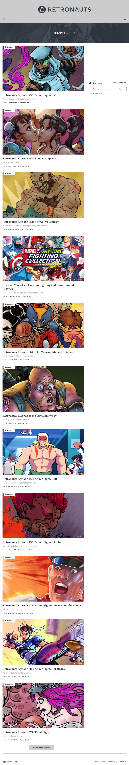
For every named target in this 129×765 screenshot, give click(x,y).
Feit (120, 89)
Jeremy (96, 89)
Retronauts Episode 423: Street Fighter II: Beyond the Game (42, 605)
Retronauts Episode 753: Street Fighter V (29, 95)
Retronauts (9, 47)
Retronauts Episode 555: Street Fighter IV (30, 415)
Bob (109, 89)
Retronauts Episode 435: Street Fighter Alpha (32, 542)
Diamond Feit (24, 103)
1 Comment (78, 153)
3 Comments (78, 726)
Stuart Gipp (28, 296)
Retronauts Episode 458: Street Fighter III (30, 478)
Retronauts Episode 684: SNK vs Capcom (29, 158)
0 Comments (78, 89)
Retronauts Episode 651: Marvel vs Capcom (31, 221)
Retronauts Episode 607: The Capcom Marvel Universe (38, 352)
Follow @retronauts (119, 83)
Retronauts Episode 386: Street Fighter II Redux (34, 668)
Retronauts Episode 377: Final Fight (26, 732)
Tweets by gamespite (94, 93)
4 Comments (78, 600)
